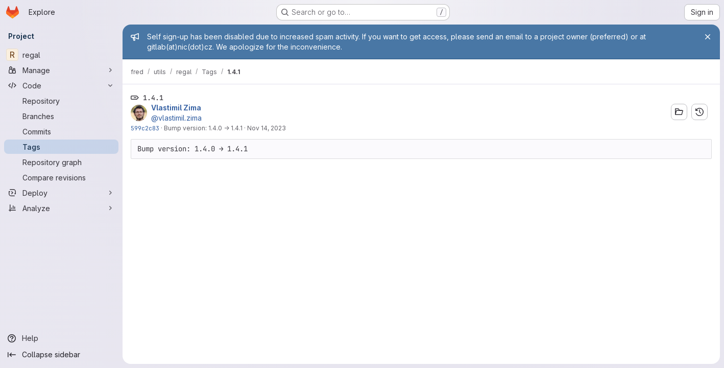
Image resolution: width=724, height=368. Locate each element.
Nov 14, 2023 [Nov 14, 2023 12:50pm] (266, 128)
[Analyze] (61, 208)
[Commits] (61, 131)
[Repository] (61, 101)
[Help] (61, 338)
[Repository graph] (61, 162)
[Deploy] (61, 193)
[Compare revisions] (61, 177)
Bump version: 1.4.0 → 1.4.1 (203, 128)
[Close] (708, 37)
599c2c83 (145, 128)
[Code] (61, 85)
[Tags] (61, 147)
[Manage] (61, 70)
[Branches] (61, 116)
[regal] (61, 55)
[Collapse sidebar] (61, 355)
